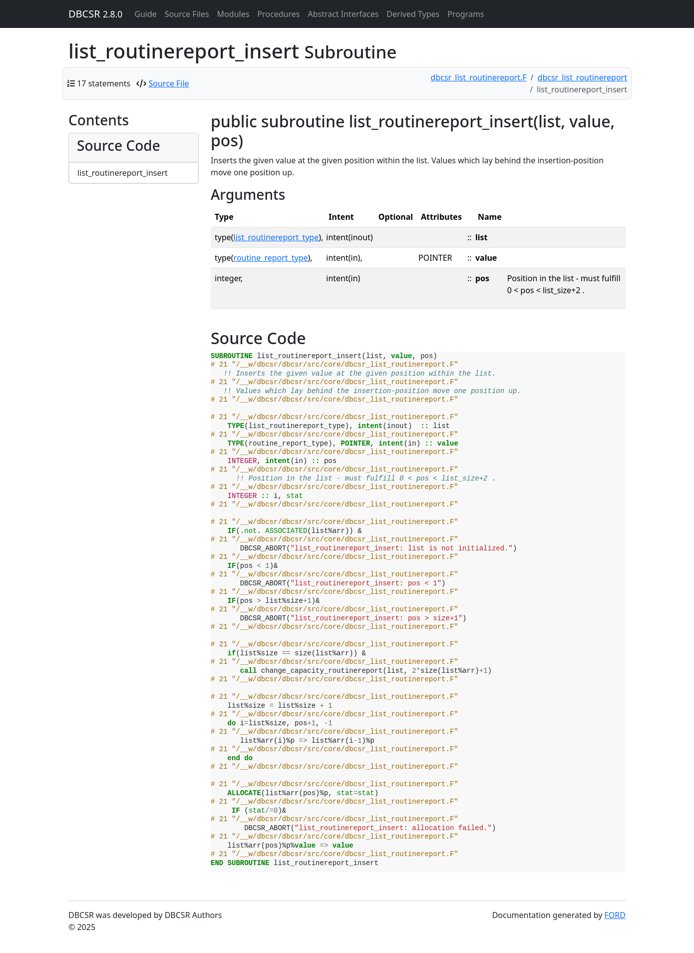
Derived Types (412, 13)
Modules (233, 13)
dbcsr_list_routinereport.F (479, 77)
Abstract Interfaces (343, 13)
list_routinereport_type (276, 237)
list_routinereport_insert (122, 172)
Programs (465, 13)
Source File (169, 83)
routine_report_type (271, 257)
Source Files (187, 13)
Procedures (278, 13)
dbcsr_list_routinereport (582, 77)
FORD (615, 915)
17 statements (103, 83)
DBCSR (95, 13)
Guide (145, 13)
